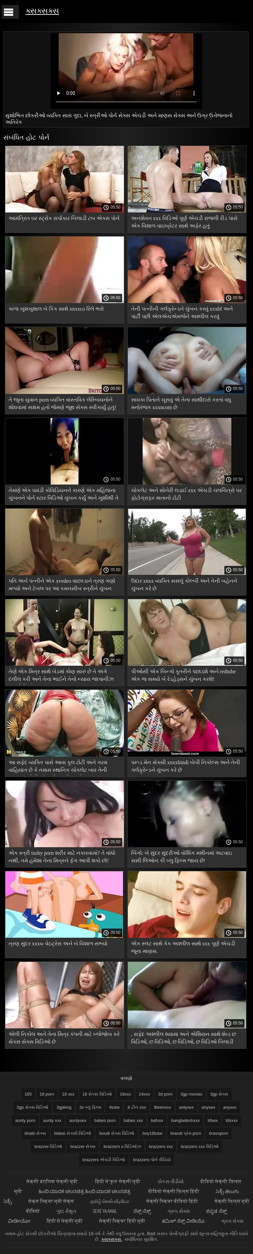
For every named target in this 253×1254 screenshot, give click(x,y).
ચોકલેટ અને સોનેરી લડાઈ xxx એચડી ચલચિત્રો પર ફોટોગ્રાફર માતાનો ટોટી (186, 494)
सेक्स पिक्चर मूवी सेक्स (51, 1201)
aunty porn (25, 1120)
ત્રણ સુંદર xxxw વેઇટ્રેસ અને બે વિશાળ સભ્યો (58, 943)
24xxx (144, 1094)
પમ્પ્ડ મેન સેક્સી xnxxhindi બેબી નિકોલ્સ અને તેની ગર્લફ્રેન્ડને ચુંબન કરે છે (185, 766)
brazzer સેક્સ (83, 1146)
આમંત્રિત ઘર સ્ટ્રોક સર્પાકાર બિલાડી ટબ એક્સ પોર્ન (64, 218)
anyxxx (229, 1107)
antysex (186, 1107)
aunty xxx (52, 1120)
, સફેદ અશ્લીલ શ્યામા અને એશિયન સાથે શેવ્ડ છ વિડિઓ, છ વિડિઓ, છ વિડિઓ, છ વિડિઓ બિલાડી (183, 1038)
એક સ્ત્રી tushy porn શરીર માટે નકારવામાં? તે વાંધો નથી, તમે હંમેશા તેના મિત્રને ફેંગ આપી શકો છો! (62, 856)
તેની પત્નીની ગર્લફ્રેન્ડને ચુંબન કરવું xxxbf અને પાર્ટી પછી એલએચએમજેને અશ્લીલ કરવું (182, 312)
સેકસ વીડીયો (171, 1181)
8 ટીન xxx (136, 1107)
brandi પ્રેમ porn (185, 1133)
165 (28, 1094)
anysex (208, 1107)
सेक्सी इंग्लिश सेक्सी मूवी (52, 1181)
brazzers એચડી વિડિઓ (103, 1159)
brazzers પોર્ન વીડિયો (152, 1159)
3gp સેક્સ (219, 1094)
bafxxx (157, 1120)
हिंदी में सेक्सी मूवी (65, 1221)
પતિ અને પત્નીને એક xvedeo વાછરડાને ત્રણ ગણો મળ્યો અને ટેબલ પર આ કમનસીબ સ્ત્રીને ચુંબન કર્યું (62, 586)
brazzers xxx (161, 1146)
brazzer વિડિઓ (48, 1146)
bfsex (213, 1120)
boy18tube (153, 1133)
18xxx (125, 1094)
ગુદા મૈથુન (66, 1211)
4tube (114, 1107)
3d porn (165, 1094)
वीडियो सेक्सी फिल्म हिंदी (174, 1191)
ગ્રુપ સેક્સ (178, 1211)
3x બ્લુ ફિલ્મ (90, 1107)
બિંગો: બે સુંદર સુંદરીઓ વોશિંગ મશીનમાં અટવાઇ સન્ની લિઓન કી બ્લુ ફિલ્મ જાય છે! (181, 856)
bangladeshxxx (185, 1120)
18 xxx (68, 1094)
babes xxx (133, 1120)
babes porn (105, 1120)
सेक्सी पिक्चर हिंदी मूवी (122, 1221)
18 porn (47, 1094)
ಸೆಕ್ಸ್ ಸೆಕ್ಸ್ (142, 1211)
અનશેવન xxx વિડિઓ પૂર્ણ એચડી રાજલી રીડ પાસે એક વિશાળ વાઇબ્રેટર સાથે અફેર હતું (184, 222)
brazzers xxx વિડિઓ (200, 1146)
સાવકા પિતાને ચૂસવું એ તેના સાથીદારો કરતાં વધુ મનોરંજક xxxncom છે (181, 403)
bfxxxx (232, 1120)
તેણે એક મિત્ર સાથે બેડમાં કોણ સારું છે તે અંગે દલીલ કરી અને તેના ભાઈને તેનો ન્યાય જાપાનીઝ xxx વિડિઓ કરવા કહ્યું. (61, 676)
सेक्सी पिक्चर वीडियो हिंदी (172, 1201)
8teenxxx (162, 1107)
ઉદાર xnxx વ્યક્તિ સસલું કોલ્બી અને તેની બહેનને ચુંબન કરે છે (184, 584)
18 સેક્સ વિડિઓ (97, 1094)
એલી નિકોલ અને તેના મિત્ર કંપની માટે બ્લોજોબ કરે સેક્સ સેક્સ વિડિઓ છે (64, 1038)
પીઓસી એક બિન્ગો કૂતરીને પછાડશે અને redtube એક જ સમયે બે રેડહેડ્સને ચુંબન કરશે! (183, 675)
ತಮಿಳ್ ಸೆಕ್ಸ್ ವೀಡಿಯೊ (183, 1221)
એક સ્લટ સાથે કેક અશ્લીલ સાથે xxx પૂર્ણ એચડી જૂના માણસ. (183, 947)
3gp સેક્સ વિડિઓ (32, 1107)
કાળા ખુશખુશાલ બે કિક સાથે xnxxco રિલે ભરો (56, 309)
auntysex (77, 1120)
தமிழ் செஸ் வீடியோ (110, 1201)
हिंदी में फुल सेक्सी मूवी (118, 1181)
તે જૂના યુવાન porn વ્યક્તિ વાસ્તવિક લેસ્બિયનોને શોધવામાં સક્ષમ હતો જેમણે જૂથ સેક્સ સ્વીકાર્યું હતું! (62, 403)
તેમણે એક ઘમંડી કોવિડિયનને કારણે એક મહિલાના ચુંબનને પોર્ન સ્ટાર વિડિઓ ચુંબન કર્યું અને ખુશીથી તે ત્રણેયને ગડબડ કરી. (64, 495)
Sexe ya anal (105, 1211)
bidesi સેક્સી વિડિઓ (72, 1133)
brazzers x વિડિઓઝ (122, 1146)
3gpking (63, 1107)
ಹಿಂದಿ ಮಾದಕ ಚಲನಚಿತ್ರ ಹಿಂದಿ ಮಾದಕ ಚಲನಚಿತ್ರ (85, 1191)
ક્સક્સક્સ (42, 10)
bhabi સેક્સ (35, 1133)
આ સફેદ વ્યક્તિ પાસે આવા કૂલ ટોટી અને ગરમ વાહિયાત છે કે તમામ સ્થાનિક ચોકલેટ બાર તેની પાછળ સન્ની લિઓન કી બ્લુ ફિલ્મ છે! (58, 767)
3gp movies (191, 1094)
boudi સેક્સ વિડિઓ (116, 1133)
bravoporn (219, 1133)
